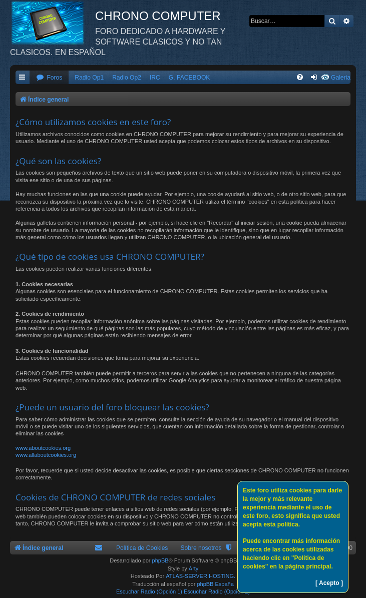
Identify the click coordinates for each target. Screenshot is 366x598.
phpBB (160, 560)
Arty (194, 568)
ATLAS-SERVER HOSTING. (200, 576)
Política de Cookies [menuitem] (142, 547)
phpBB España (215, 584)
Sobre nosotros (200, 547)
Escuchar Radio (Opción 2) (217, 591)
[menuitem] (49, 78)
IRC (155, 77)
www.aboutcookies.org (43, 448)
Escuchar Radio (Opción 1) (149, 591)
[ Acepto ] (329, 582)
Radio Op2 (126, 77)
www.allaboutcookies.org (46, 455)
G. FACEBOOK (189, 77)
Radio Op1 (89, 77)
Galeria (340, 77)
